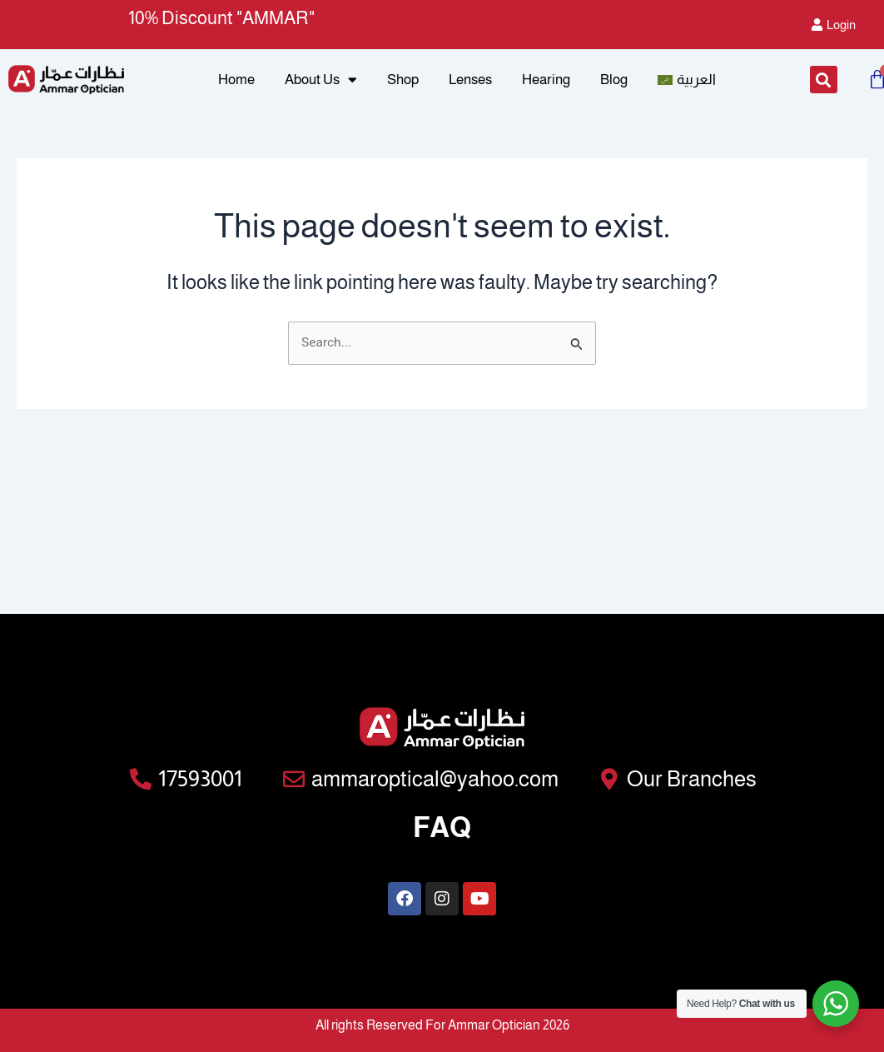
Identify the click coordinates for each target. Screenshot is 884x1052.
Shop (403, 83)
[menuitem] (687, 83)
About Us (321, 83)
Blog (614, 83)
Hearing (546, 83)
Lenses (470, 83)
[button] (823, 83)
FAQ (442, 824)
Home (236, 83)
